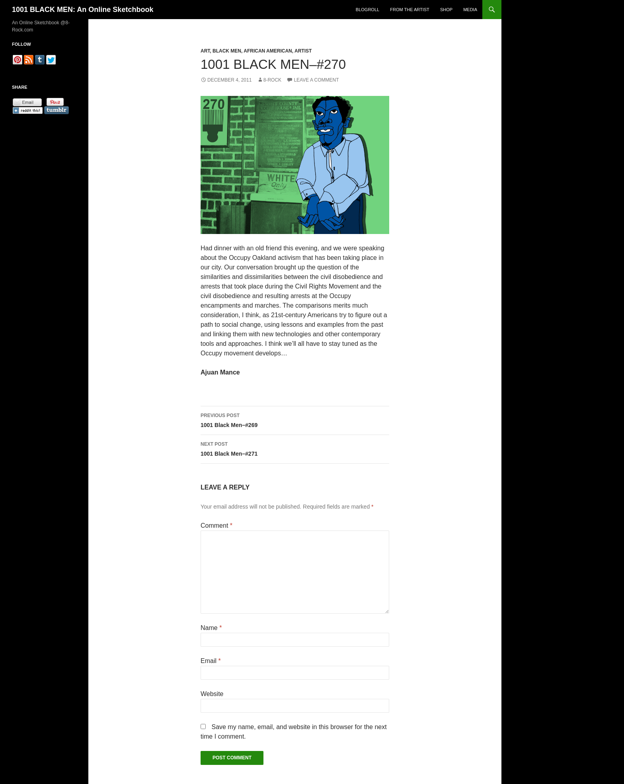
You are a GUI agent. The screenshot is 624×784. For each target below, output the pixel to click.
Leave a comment (316, 80)
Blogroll (367, 9)
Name (211, 627)
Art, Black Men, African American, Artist (256, 51)
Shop (446, 9)
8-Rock (272, 80)
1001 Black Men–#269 (295, 419)
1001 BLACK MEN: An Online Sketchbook (82, 10)
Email (211, 660)
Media (470, 9)
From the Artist (409, 9)
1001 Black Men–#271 (295, 448)
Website (212, 693)
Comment (216, 525)
